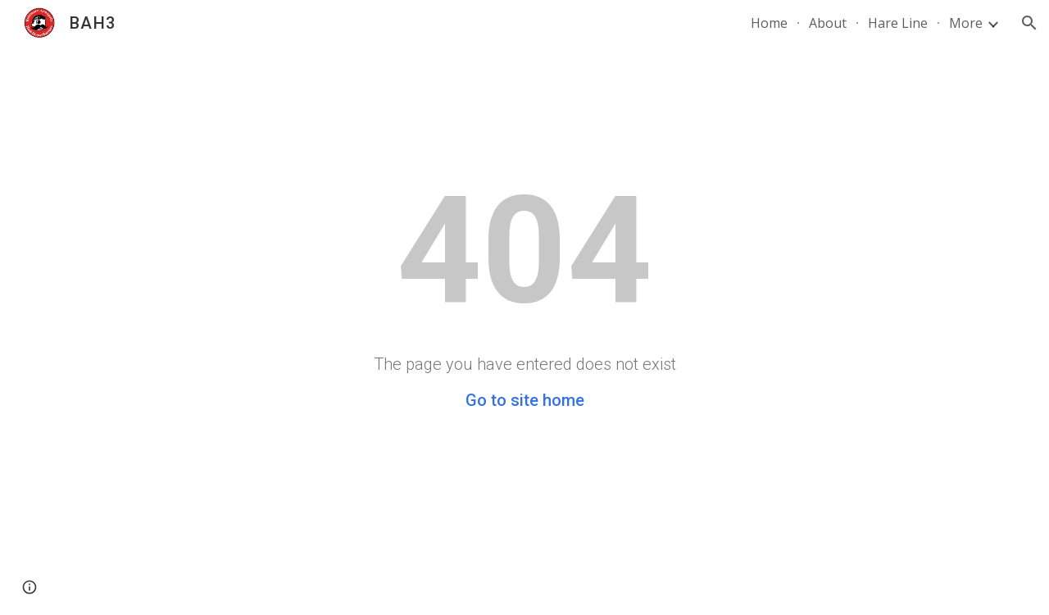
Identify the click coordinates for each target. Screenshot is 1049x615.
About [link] (828, 23)
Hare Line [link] (898, 23)
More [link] (966, 23)
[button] (1029, 23)
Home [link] (769, 23)
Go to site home (524, 400)
